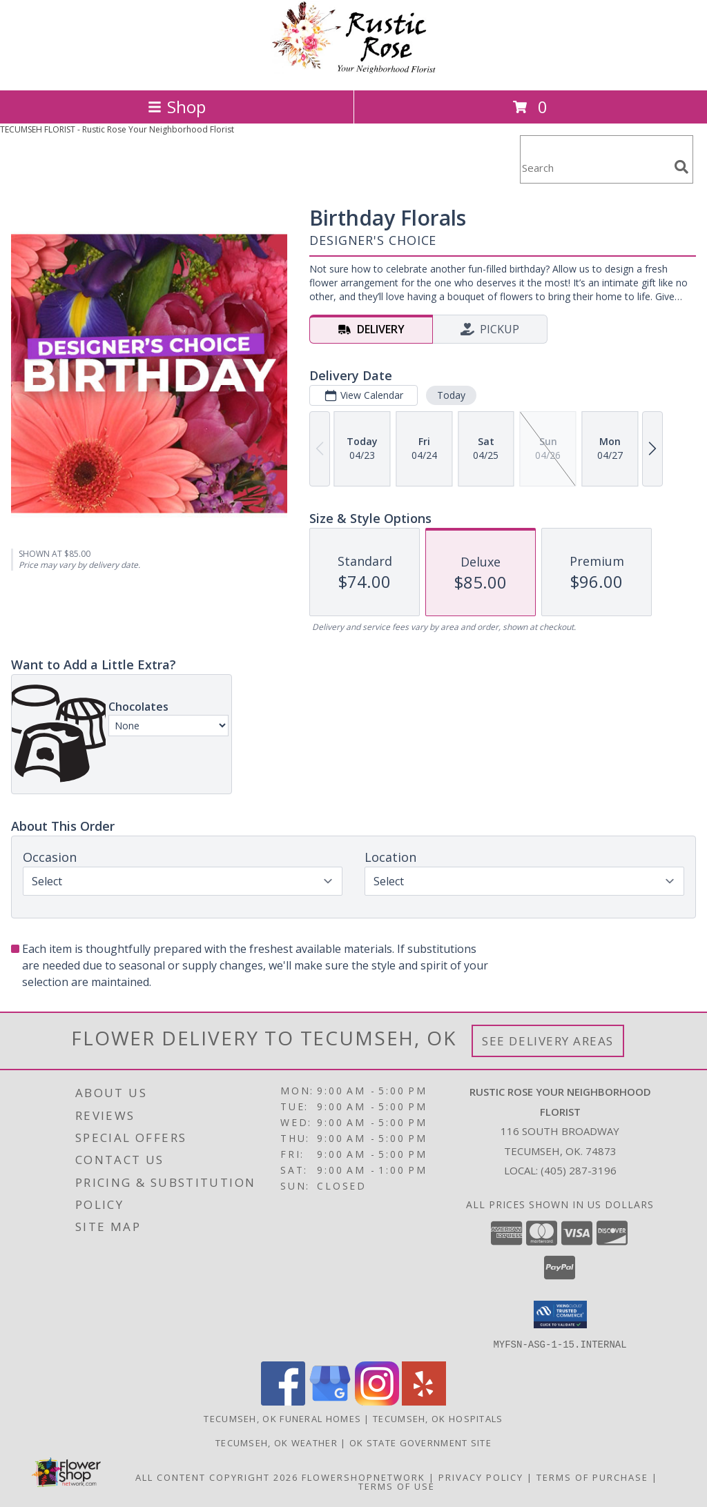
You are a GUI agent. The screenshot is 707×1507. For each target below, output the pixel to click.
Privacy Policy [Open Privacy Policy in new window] (480, 1476)
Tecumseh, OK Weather (276, 1442)
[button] (560, 1314)
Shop (177, 106)
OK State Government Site (420, 1442)
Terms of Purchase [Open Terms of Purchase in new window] (592, 1476)
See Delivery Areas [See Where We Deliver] (548, 1041)
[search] (681, 167)
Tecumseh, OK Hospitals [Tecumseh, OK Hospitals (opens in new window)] (438, 1418)
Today (451, 395)
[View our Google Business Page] (330, 1401)
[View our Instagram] (377, 1401)
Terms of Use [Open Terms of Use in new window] (396, 1485)
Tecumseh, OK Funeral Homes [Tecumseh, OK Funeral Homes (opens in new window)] (282, 1418)
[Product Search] (594, 168)
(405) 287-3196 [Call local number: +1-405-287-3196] (579, 1170)
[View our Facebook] (283, 1401)
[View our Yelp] (424, 1401)
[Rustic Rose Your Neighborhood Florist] (353, 70)
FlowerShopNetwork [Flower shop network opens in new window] (363, 1476)
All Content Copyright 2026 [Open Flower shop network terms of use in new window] (216, 1476)
